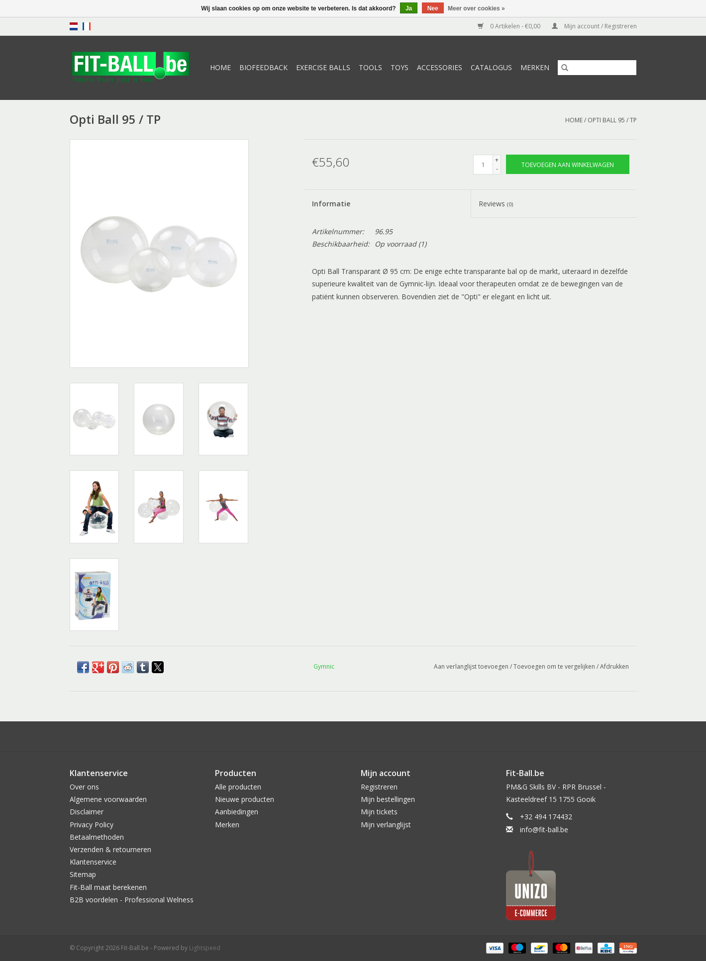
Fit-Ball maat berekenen (108, 887)
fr (87, 26)
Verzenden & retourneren (110, 849)
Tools (370, 67)
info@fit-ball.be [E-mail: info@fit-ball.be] (544, 829)
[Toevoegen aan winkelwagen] (567, 164)
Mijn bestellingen (388, 799)
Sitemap (83, 874)
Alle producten (238, 786)
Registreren (379, 786)
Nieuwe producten (244, 799)
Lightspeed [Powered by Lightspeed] (204, 948)
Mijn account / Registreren (594, 26)
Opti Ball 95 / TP (612, 120)
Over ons (84, 786)
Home (220, 67)
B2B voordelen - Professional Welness (132, 899)
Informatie (331, 203)
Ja (408, 8)
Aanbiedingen (236, 811)
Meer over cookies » (476, 8)
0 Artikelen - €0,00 (510, 26)
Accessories (439, 67)
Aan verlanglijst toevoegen (472, 666)
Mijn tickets (379, 811)
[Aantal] (483, 165)
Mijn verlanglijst (386, 824)
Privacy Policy (91, 824)
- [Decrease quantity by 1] (497, 169)
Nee (432, 8)
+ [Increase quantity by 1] (497, 160)
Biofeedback (263, 67)
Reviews (496, 203)
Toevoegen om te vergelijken (555, 666)
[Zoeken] (597, 68)
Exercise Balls (323, 67)
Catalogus (491, 67)
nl (74, 26)
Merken (534, 67)
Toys (399, 67)
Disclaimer (86, 811)
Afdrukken (614, 666)
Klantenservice (93, 862)
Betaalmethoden (97, 837)
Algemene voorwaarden (108, 799)
